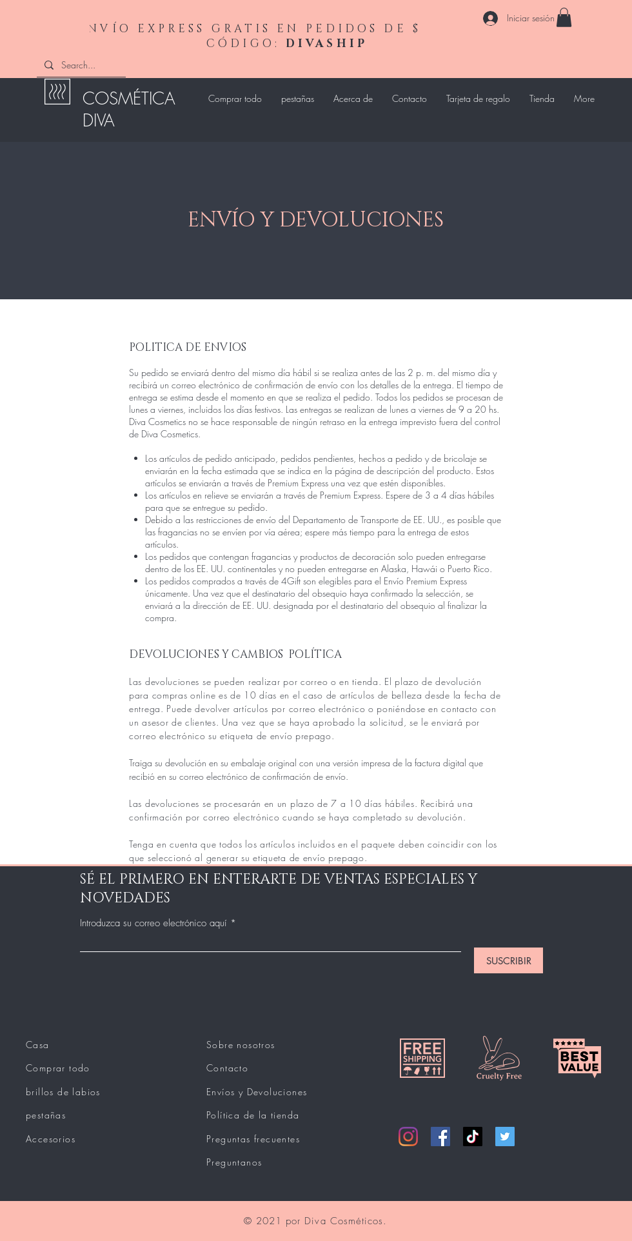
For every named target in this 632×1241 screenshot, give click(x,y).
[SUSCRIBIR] (508, 960)
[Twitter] (505, 1136)
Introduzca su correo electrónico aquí (153, 923)
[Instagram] (408, 1136)
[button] (564, 17)
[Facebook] (440, 1136)
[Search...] (80, 65)
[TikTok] (472, 1136)
